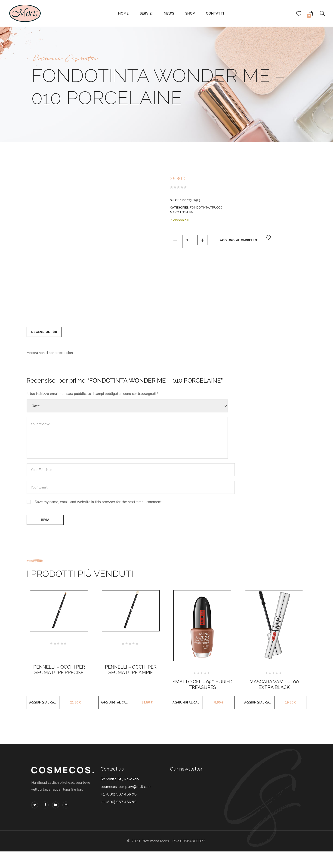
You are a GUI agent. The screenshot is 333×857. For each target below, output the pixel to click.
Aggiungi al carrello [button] (44, 708)
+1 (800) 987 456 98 (119, 800)
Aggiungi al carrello (244, 241)
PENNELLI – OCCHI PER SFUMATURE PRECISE (59, 675)
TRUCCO (216, 207)
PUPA (189, 212)
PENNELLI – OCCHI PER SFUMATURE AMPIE (131, 675)
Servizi (146, 13)
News (169, 13)
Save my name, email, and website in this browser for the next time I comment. (98, 504)
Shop (190, 13)
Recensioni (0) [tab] (48, 333)
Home (123, 13)
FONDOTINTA (199, 207)
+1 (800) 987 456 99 (119, 807)
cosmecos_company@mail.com (126, 792)
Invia (45, 524)
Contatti (215, 13)
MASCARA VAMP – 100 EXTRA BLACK (274, 690)
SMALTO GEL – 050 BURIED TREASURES (202, 690)
